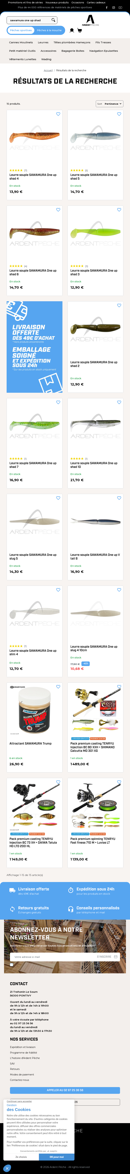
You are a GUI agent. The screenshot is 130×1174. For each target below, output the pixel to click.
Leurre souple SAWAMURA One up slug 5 (32, 556)
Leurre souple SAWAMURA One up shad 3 (93, 272)
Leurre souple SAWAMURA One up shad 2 (93, 364)
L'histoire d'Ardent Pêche (25, 1058)
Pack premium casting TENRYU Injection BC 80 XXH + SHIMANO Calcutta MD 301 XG (92, 747)
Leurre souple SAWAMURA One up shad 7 (32, 465)
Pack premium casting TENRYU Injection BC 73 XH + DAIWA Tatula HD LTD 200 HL (33, 843)
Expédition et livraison (23, 1047)
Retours (14, 1069)
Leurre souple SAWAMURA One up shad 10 (93, 465)
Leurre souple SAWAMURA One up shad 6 (32, 272)
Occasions (77, 2)
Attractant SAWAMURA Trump (30, 743)
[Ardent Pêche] (90, 20)
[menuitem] (21, 42)
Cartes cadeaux (96, 2)
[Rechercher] (32, 20)
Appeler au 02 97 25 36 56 (65, 1090)
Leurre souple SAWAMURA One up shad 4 (32, 177)
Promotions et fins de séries (25, 2)
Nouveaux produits (57, 2)
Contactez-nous (19, 1080)
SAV (12, 1063)
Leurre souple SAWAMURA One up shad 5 (93, 177)
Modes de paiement (22, 1074)
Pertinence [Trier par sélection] (113, 103)
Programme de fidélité (23, 1052)
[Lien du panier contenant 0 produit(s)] (79, 30)
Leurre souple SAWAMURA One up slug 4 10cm (93, 648)
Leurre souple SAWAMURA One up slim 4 (32, 652)
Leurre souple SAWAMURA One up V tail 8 (95, 556)
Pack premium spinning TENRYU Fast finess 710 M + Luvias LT (92, 841)
